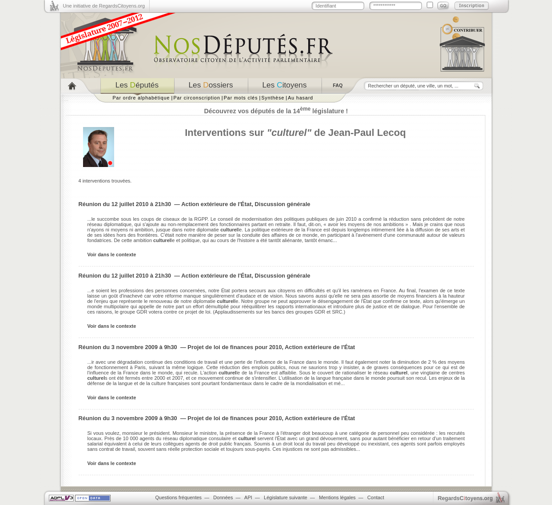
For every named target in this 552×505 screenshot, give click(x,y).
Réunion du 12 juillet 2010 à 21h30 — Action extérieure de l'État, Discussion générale (194, 204)
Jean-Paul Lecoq (367, 132)
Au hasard (300, 97)
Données (223, 497)
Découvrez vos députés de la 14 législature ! (276, 111)
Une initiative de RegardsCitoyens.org (104, 5)
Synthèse (272, 97)
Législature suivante (285, 497)
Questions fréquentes (178, 497)
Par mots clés (241, 97)
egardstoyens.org (465, 498)
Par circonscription (196, 97)
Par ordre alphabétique (141, 97)
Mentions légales (337, 497)
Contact (375, 497)
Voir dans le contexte (111, 254)
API (248, 497)
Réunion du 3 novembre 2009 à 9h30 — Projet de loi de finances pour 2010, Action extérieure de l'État (217, 347)
